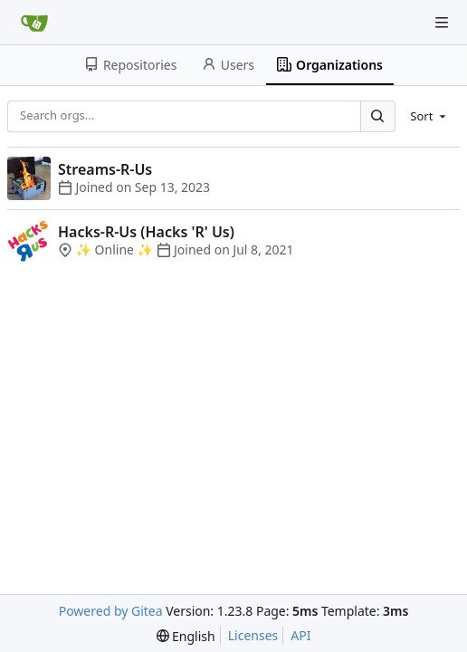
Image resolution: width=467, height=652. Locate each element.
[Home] (34, 22)
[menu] (429, 116)
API (300, 635)
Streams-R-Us (105, 169)
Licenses (253, 635)
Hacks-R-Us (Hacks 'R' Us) (146, 232)
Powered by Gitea (111, 610)
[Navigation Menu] (441, 22)
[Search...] (377, 116)
